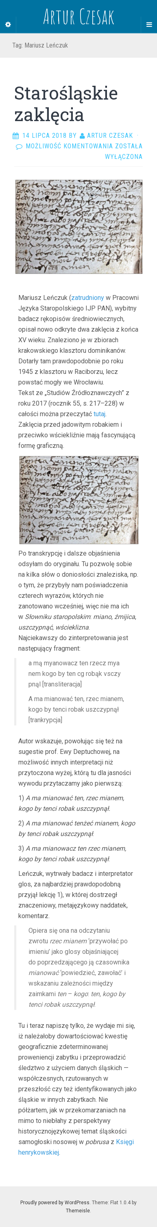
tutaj (99, 414)
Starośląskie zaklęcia (66, 103)
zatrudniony (87, 298)
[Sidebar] (8, 25)
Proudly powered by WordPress (54, 1202)
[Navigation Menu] (149, 25)
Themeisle (78, 1211)
